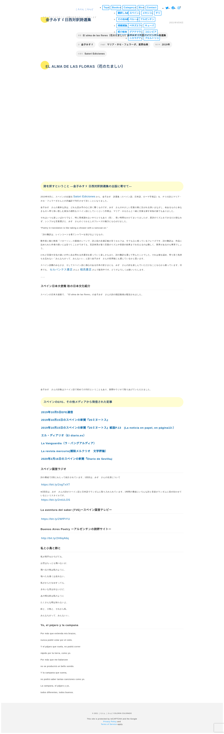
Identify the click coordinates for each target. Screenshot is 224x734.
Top (106, 7)
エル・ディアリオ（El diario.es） (63, 435)
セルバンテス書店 (61, 269)
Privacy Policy (110, 721)
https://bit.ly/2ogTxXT (55, 484)
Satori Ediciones (84, 196)
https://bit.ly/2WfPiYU (55, 518)
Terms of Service (109, 724)
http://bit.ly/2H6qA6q (55, 538)
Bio (141, 7)
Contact (151, 7)
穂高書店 (86, 269)
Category (129, 7)
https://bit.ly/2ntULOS (55, 499)
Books (116, 7)
